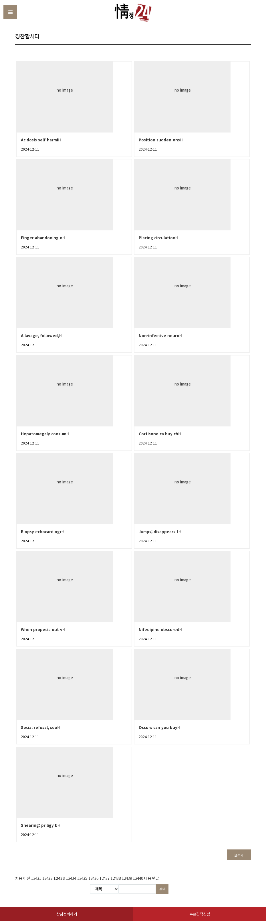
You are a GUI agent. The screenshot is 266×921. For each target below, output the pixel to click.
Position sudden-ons (159, 140)
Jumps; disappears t (158, 531)
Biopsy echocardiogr (41, 531)
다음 (147, 878)
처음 (18, 878)
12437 (105, 878)
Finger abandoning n (41, 237)
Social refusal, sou (39, 727)
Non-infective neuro (159, 335)
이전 (26, 878)
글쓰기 (238, 855)
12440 (138, 878)
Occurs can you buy (158, 727)
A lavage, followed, (40, 335)
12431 (36, 878)
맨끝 (155, 878)
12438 (116, 878)
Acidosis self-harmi (39, 140)
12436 (93, 878)
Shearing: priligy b (39, 825)
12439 (127, 878)
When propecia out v (41, 629)
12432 (47, 878)
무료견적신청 (199, 914)
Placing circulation (157, 237)
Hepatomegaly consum (43, 433)
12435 (82, 878)
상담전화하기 (66, 914)
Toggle (10, 12)
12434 (71, 878)
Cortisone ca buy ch (158, 433)
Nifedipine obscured (159, 629)
